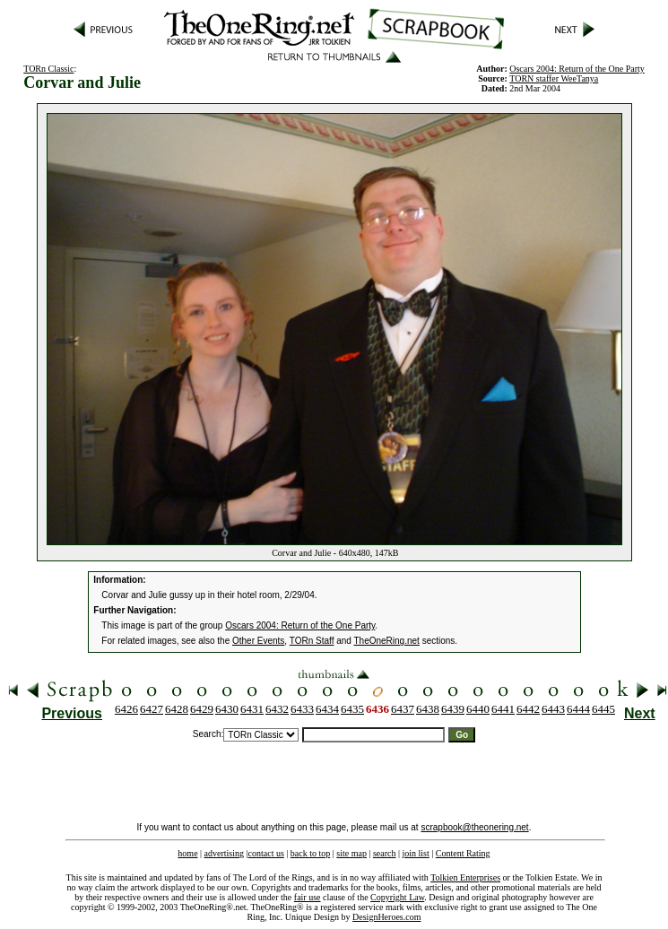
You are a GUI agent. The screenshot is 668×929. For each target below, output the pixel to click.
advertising (224, 853)
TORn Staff (312, 641)
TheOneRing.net (386, 641)
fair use (307, 897)
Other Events (258, 641)
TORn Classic (48, 69)
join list (415, 853)
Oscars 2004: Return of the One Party (300, 625)
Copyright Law (397, 897)
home (187, 853)
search (384, 853)
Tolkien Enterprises (465, 877)
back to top (310, 853)
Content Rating (463, 853)
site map (351, 853)
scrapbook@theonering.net (474, 827)
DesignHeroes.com (386, 917)
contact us (266, 853)
